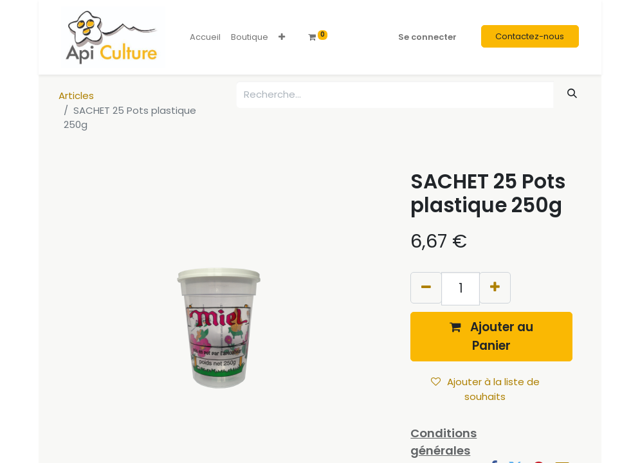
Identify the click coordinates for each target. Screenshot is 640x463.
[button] (281, 37)
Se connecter (427, 37)
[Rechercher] (572, 93)
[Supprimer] (426, 288)
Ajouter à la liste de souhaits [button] (485, 389)
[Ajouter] (495, 288)
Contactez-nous (529, 36)
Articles (76, 95)
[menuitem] (205, 37)
